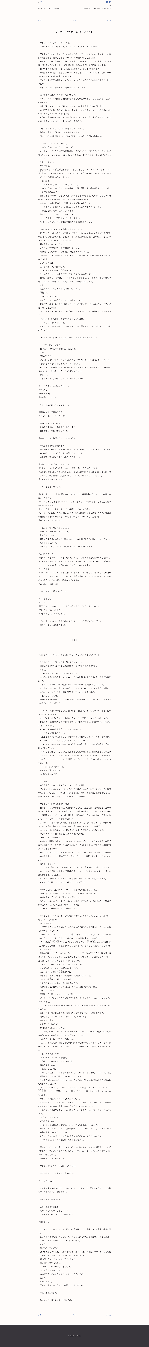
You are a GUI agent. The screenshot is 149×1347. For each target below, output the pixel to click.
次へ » (108, 20)
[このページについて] (106, 2)
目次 (74, 20)
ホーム (41, 2)
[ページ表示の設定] (109, 2)
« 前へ (40, 20)
